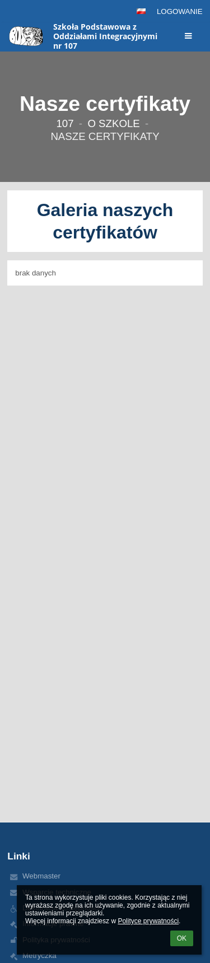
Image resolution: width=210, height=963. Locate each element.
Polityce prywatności (148, 921)
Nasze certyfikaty (104, 136)
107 (64, 123)
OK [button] (181, 938)
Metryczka (39, 955)
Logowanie (180, 11)
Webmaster (41, 876)
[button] (141, 11)
